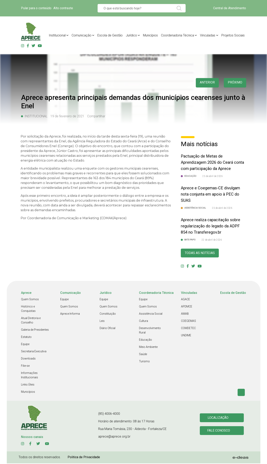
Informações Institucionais (29, 376)
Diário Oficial (107, 328)
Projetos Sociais (233, 35)
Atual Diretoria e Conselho (31, 321)
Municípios (150, 35)
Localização (218, 418)
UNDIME (186, 335)
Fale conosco (219, 431)
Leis (102, 321)
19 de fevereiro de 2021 (67, 116)
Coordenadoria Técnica (177, 35)
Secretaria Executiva (33, 352)
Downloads (28, 359)
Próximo (234, 83)
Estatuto (26, 337)
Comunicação (81, 35)
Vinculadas (207, 35)
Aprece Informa (70, 314)
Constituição (108, 314)
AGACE (185, 299)
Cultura (143, 321)
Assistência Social (150, 314)
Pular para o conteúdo (36, 8)
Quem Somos (30, 299)
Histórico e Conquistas (28, 309)
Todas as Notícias (201, 253)
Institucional (57, 35)
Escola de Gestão (110, 35)
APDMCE (186, 307)
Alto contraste (63, 8)
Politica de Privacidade (84, 458)
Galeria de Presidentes (35, 330)
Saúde (143, 354)
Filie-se (25, 366)
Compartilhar (96, 116)
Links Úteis (27, 385)
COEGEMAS (188, 321)
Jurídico (131, 35)
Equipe (25, 344)
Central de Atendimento (229, 8)
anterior (205, 83)
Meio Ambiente (148, 347)
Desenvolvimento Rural (150, 331)
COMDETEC (188, 328)
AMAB (185, 314)
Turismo (144, 362)
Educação (145, 340)
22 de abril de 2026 (212, 239)
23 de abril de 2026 (212, 176)
